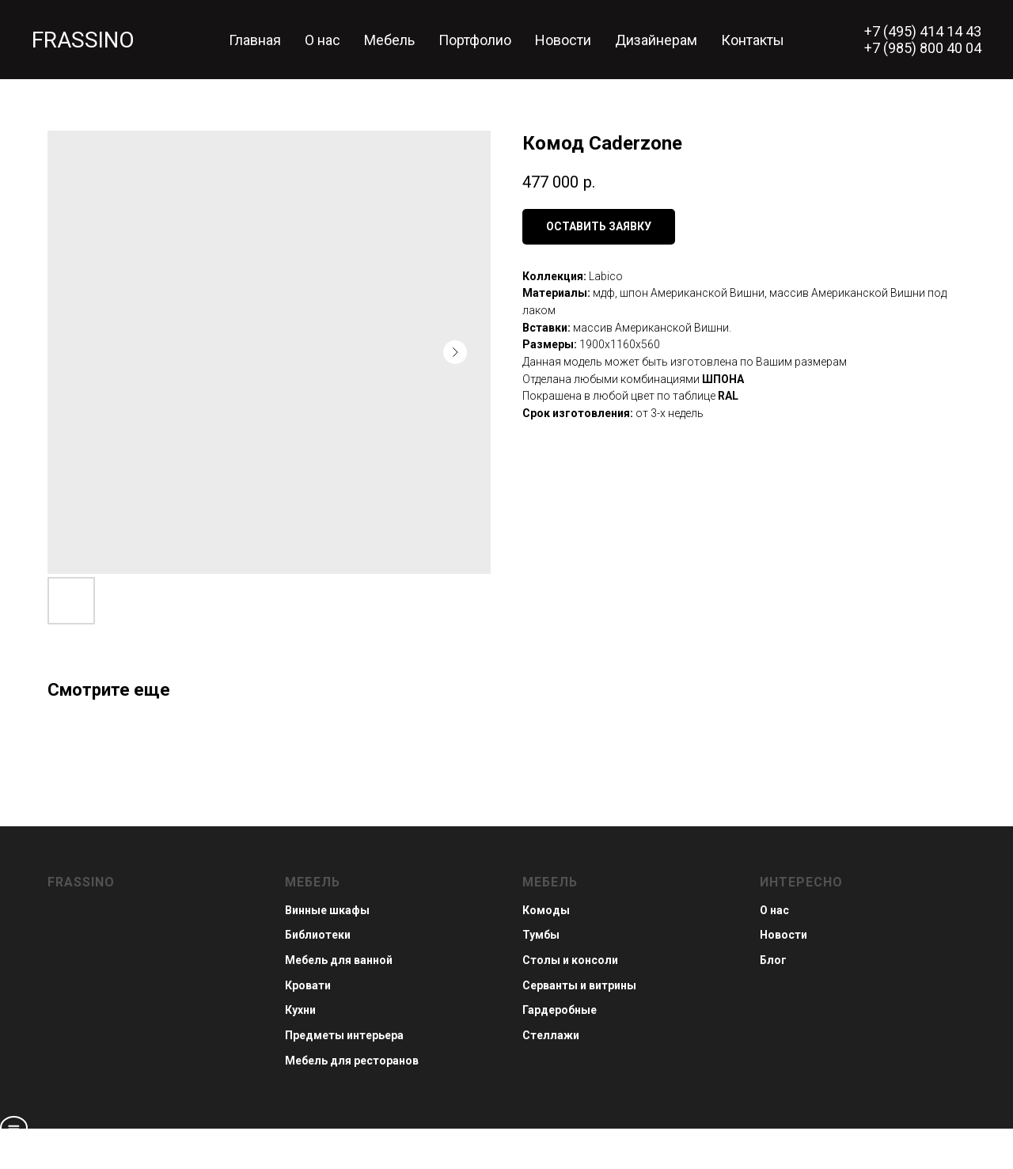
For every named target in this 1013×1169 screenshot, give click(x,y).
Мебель (389, 40)
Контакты (752, 40)
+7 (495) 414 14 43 (922, 31)
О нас (322, 40)
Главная (255, 40)
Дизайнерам (656, 40)
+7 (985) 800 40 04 (922, 48)
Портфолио (474, 40)
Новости (563, 40)
